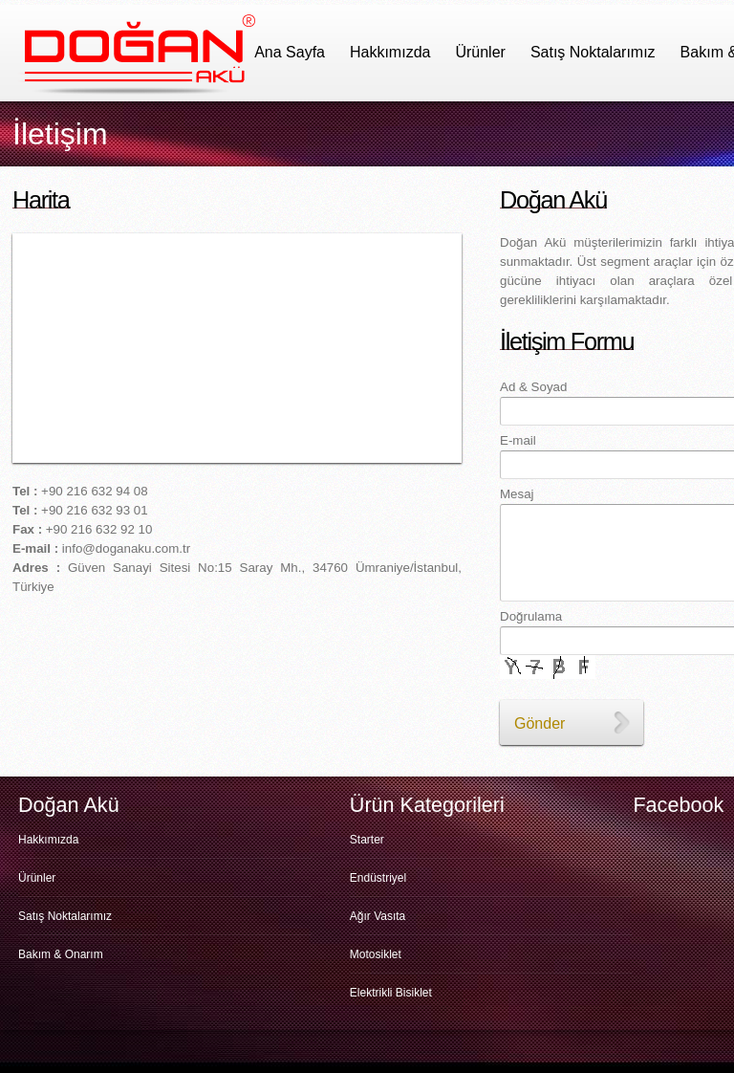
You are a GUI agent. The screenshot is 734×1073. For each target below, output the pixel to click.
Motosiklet (375, 954)
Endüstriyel (378, 878)
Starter (367, 839)
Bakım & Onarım (60, 954)
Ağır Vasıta (377, 916)
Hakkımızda (390, 52)
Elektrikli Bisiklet (391, 992)
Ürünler (480, 52)
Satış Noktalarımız (593, 52)
